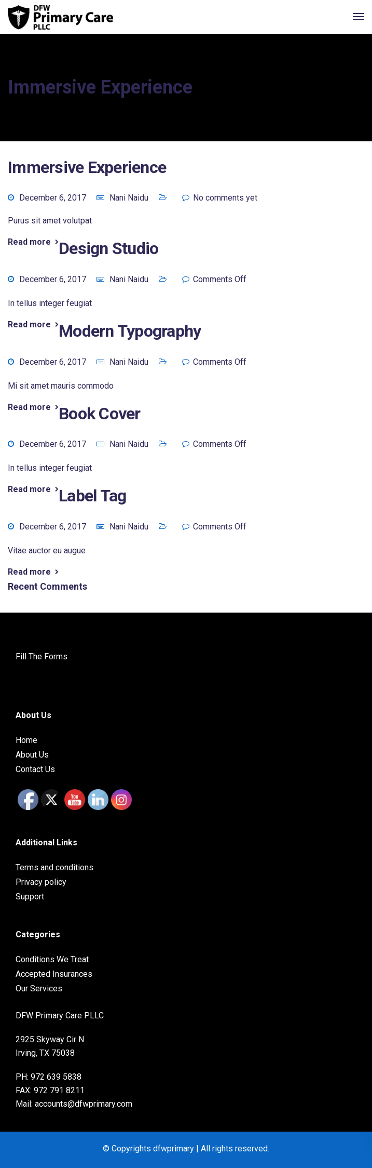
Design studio (108, 248)
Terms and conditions (54, 867)
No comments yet (225, 198)
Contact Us (35, 769)
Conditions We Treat (52, 959)
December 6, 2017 (52, 198)
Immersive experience (87, 167)
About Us (32, 755)
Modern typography (130, 331)
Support (30, 896)
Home (26, 740)
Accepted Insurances (54, 974)
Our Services (39, 988)
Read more (29, 242)
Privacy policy (41, 882)
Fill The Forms (41, 656)
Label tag (92, 496)
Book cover (100, 413)
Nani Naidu (128, 198)
